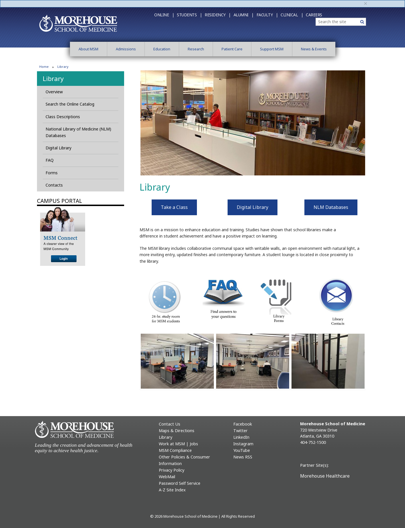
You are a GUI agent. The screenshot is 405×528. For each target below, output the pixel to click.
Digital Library (58, 148)
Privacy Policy (171, 470)
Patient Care (232, 49)
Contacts (54, 185)
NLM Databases (331, 207)
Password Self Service (179, 483)
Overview (54, 91)
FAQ (50, 160)
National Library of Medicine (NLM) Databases (78, 132)
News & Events (314, 49)
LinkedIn (241, 437)
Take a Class (174, 207)
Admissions (126, 49)
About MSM (88, 49)
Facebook (242, 424)
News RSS (242, 457)
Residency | (218, 14)
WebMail (167, 476)
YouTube (241, 450)
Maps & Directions (176, 430)
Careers (314, 14)
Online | (164, 14)
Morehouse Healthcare (325, 476)
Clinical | (292, 14)
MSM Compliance (175, 450)
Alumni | (244, 14)
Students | (189, 14)
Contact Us (169, 424)
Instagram (243, 443)
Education (161, 49)
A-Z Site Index (172, 490)
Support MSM (271, 49)
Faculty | (267, 14)
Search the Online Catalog (70, 104)
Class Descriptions (63, 116)
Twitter (240, 430)
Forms (52, 172)
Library (53, 78)
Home (44, 66)
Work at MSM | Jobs (178, 443)
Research (196, 49)
